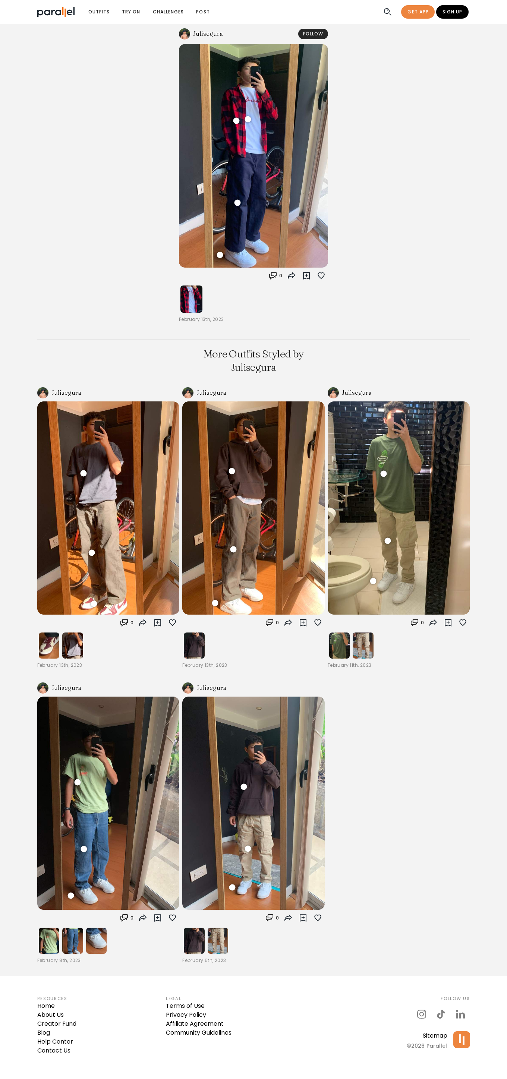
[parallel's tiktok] (441, 1014)
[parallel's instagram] (421, 1014)
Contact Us (53, 1050)
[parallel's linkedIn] (460, 1014)
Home (46, 1005)
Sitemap (435, 1035)
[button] (275, 276)
